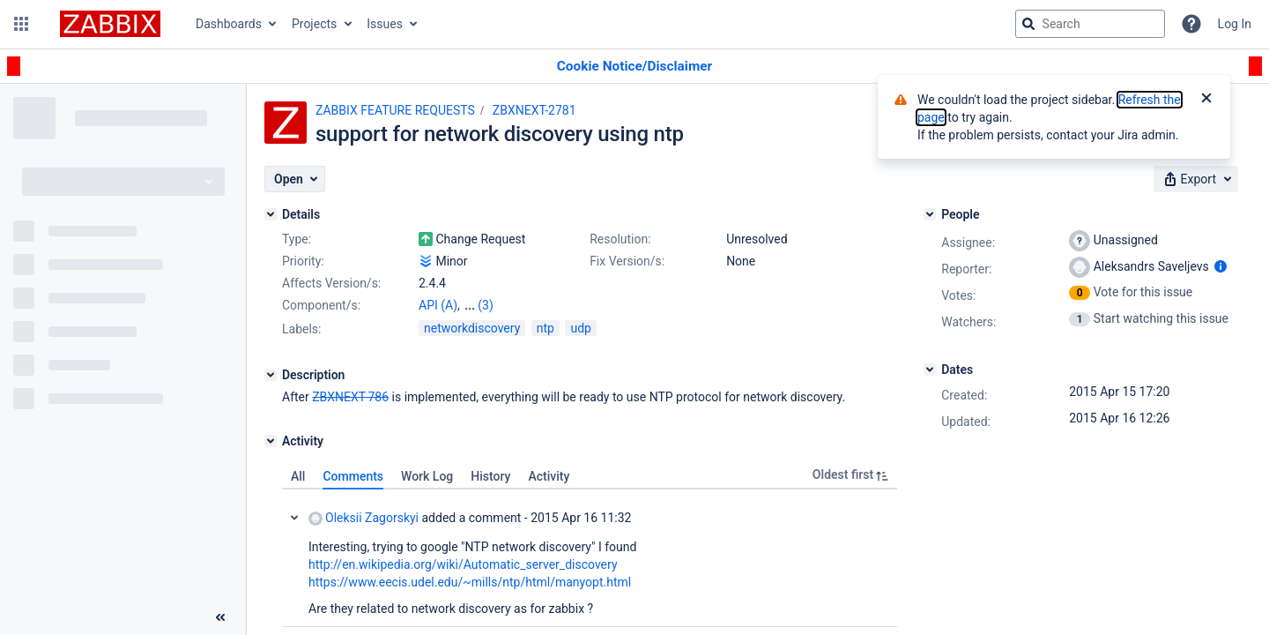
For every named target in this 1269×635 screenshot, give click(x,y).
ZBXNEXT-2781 (534, 110)
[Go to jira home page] (110, 23)
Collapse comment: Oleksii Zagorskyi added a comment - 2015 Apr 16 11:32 (294, 518)
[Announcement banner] (634, 66)
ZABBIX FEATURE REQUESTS (395, 110)
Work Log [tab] (427, 476)
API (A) (438, 305)
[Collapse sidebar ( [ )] (220, 617)
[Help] (1191, 24)
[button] (21, 23)
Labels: (301, 329)
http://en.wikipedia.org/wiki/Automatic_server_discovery (463, 564)
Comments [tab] (353, 476)
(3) (486, 305)
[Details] (270, 214)
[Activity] (270, 441)
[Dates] (930, 369)
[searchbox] (1090, 24)
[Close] (1206, 99)
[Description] (270, 375)
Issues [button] (385, 24)
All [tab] (298, 476)
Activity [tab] (548, 476)
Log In (1234, 24)
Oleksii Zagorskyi (363, 518)
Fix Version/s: (627, 261)
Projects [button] (314, 24)
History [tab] (490, 476)
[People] (930, 214)
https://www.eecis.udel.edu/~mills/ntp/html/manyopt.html (469, 582)
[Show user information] (1220, 266)
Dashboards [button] (229, 24)
